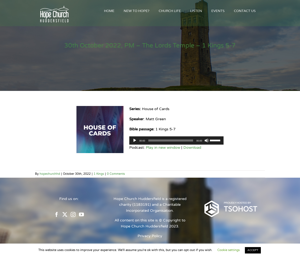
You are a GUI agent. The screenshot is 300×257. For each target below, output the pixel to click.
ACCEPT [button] (252, 250)
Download (192, 147)
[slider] (170, 140)
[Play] (135, 140)
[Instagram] (73, 214)
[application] (176, 140)
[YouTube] (81, 214)
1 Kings (99, 174)
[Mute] (206, 140)
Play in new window (163, 147)
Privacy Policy (150, 236)
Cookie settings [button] (228, 250)
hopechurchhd (50, 174)
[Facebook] (56, 214)
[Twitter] (64, 214)
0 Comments (116, 174)
